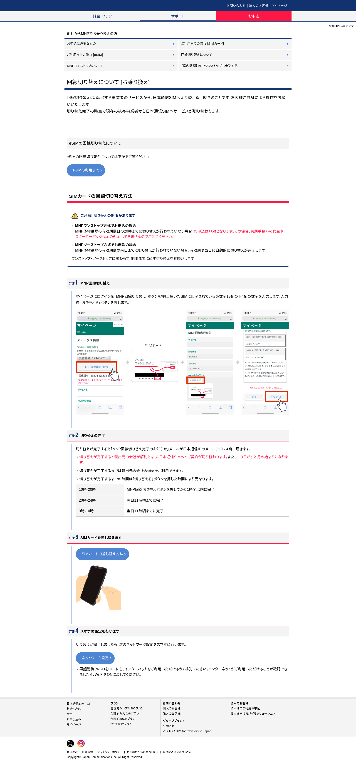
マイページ (279, 5)
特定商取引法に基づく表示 (142, 752)
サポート (178, 16)
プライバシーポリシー (109, 752)
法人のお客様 (258, 5)
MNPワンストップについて (85, 66)
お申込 (253, 16)
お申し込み (74, 719)
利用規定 (72, 752)
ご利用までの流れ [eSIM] (85, 55)
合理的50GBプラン (122, 719)
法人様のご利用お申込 (245, 708)
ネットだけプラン (121, 724)
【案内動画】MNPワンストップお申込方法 (209, 66)
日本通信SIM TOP (79, 703)
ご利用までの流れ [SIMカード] (202, 43)
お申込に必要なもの (81, 43)
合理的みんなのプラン (124, 713)
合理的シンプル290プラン (126, 708)
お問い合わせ (236, 5)
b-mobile (169, 726)
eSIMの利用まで (86, 170)
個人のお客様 (172, 708)
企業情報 (87, 752)
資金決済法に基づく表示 (177, 752)
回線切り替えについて (196, 55)
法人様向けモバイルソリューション (252, 713)
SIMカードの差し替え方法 (102, 554)
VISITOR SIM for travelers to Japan (187, 731)
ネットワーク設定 (95, 658)
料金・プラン (102, 16)
